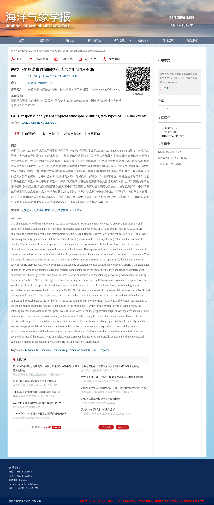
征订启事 (168, 40)
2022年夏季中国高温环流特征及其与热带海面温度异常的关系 (113, 388)
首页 (21, 40)
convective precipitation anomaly (71, 349)
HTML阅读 (41, 59)
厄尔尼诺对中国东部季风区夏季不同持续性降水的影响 (110, 366)
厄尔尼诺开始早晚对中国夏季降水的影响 (34, 381)
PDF (19, 59)
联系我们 (192, 40)
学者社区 (122, 427)
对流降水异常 (60, 210)
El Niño (29, 349)
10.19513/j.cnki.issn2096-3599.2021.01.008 (52, 76)
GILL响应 (76, 210)
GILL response (100, 349)
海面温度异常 (42, 210)
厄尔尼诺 (26, 210)
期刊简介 (45, 40)
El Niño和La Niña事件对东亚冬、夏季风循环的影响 (40, 413)
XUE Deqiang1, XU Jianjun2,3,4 (40, 122)
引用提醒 (114, 59)
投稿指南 (143, 40)
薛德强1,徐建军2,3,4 (40, 83)
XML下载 (66, 59)
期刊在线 (119, 40)
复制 (166, 88)
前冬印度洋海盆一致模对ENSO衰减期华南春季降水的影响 (112, 377)
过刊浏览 (23, 50)
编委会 (70, 40)
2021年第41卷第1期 (39, 50)
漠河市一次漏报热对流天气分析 (98, 409)
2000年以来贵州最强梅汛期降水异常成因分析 (37, 392)
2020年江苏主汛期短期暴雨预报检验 (100, 398)
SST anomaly (43, 349)
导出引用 (90, 59)
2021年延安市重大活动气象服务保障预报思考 (37, 403)
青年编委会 (95, 40)
